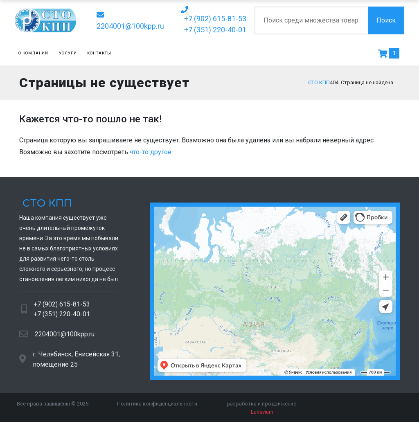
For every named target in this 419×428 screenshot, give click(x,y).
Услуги (68, 53)
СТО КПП (45, 206)
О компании (33, 53)
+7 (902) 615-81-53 (62, 307)
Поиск (386, 20)
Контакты (99, 53)
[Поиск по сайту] (311, 20)
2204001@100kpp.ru (65, 336)
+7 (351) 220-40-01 (62, 316)
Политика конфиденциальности (157, 406)
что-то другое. (151, 154)
